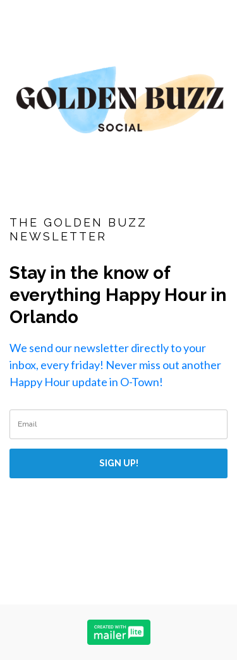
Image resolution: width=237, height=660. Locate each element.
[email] (118, 424)
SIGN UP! (118, 463)
